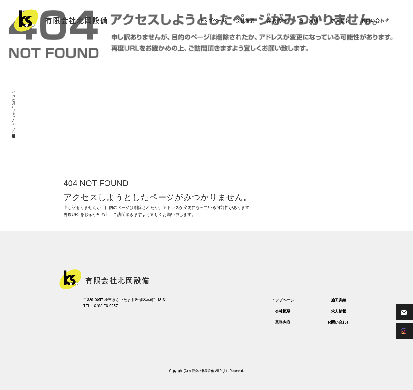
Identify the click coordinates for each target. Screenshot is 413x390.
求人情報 (340, 20)
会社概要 (245, 20)
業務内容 (277, 20)
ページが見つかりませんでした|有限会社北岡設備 (14, 110)
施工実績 (308, 20)
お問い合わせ (375, 20)
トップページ (213, 20)
